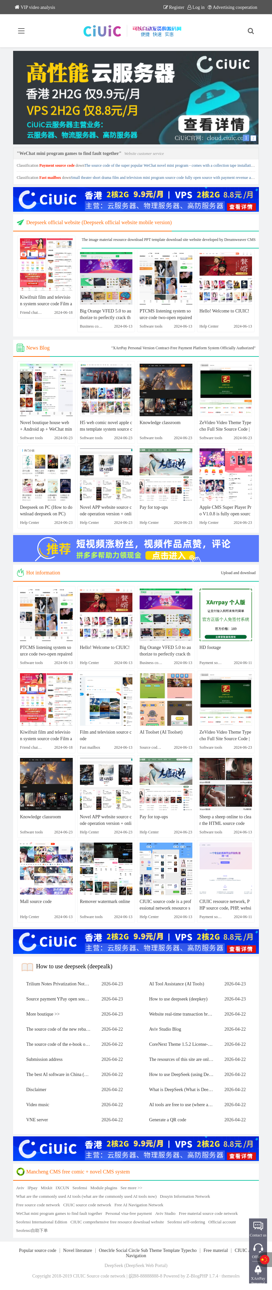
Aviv (20, 1187)
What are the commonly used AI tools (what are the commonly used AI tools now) (86, 1196)
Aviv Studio (165, 1213)
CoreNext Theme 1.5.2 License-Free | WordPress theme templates (183, 1044)
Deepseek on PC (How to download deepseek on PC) (46, 510)
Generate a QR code (167, 1119)
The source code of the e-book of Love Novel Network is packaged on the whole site (60, 1044)
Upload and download (238, 572)
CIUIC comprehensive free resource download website (117, 1221)
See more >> (132, 1187)
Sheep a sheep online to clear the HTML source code (225, 820)
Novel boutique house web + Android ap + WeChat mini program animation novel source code (46, 426)
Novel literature (77, 1250)
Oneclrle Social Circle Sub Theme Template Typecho (148, 1250)
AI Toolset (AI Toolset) (161, 732)
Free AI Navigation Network (138, 1204)
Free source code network (38, 1204)
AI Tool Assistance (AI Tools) (176, 983)
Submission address (44, 1059)
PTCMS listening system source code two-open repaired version (166, 315)
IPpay (32, 1187)
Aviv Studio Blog (165, 1029)
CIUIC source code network (87, 1204)
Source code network (106, 1276)
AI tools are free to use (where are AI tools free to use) (183, 1104)
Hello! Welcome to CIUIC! (224, 311)
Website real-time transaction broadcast (183, 1014)
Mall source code (35, 901)
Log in (195, 7)
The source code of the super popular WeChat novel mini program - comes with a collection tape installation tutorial (175, 165)
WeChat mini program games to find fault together (59, 1213)
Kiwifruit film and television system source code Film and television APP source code (46, 301)
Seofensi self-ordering (186, 1221)
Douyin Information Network (185, 1196)
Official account (222, 1221)
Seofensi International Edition (41, 1221)
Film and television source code (106, 735)
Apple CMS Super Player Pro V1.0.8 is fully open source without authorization (226, 511)
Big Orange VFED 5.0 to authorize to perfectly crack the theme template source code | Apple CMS (106, 315)
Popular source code (37, 1250)
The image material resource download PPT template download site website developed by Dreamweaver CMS (169, 239)
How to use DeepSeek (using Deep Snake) (183, 1074)
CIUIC (79, 1276)
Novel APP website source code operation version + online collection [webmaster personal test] (106, 511)
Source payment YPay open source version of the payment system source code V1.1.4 (60, 999)
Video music (37, 1104)
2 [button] (253, 138)
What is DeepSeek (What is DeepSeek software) (183, 1089)
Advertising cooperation (232, 7)
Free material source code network (208, 1213)
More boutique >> (43, 1014)
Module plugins (103, 1187)
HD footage (210, 647)
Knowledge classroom (160, 422)
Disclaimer (36, 1089)
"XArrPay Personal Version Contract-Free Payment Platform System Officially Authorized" (183, 348)
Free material (216, 1250)
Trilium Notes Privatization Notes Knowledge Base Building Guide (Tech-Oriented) (60, 983)
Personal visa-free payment (129, 1213)
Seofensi (79, 1187)
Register (174, 7)
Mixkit (46, 1187)
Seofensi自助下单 (32, 1230)
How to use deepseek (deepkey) (178, 999)
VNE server (37, 1119)
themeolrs (231, 1276)
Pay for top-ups (154, 507)
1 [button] (246, 137)
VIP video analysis (35, 7)
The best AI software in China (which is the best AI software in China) (60, 1074)
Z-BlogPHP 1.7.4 (202, 1276)
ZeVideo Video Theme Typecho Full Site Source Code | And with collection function (225, 426)
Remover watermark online (105, 901)
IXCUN (62, 1187)
